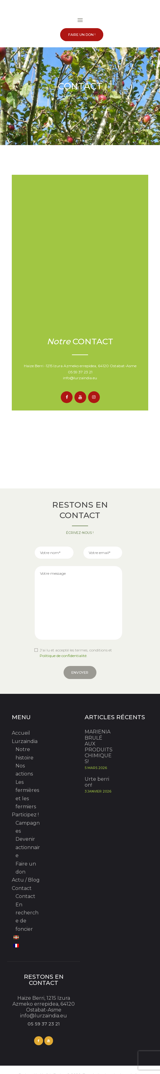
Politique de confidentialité (63, 655)
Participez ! (25, 815)
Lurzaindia (25, 741)
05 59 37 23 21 (80, 372)
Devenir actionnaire (28, 847)
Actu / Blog (26, 880)
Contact (22, 888)
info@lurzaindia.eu (80, 378)
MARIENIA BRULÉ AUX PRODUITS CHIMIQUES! (99, 746)
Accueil (68, 96)
